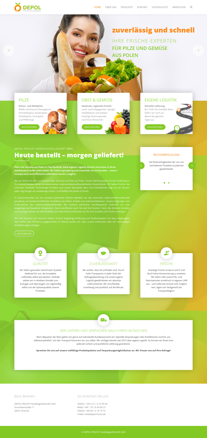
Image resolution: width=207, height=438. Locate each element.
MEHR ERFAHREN (29, 127)
